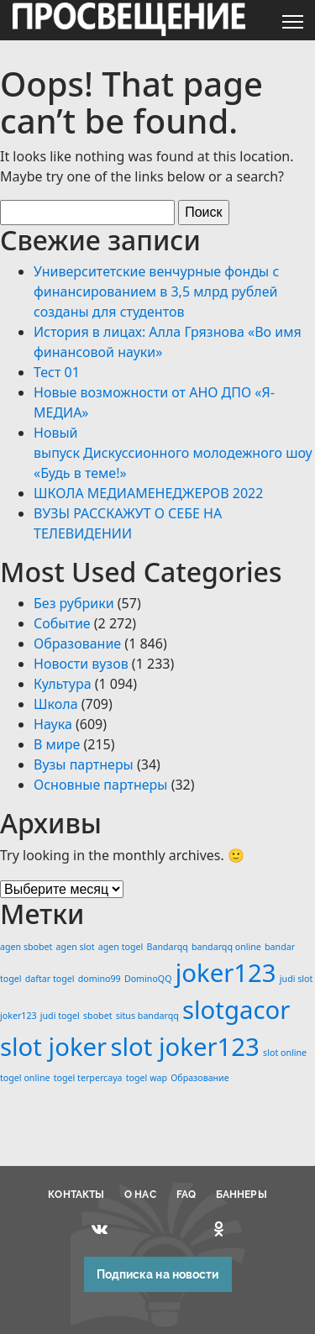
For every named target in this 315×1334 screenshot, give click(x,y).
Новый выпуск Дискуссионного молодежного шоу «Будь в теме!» (173, 452)
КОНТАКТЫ (76, 1194)
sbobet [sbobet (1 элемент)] (98, 1016)
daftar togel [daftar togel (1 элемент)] (50, 979)
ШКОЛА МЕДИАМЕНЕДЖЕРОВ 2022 (148, 493)
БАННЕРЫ (241, 1194)
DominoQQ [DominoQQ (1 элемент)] (148, 979)
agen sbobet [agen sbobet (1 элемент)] (26, 947)
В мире (57, 744)
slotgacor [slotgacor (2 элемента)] (236, 1010)
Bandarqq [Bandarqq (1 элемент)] (167, 947)
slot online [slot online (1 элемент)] (285, 1052)
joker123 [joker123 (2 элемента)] (226, 973)
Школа (56, 704)
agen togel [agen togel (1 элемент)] (121, 947)
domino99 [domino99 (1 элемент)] (99, 979)
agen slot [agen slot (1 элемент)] (75, 947)
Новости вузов (81, 663)
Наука (53, 724)
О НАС (140, 1194)
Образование (77, 643)
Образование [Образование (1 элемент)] (199, 1078)
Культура (63, 684)
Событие (62, 623)
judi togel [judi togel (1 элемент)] (60, 1016)
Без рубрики (74, 603)
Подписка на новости (158, 1274)
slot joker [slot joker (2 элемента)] (53, 1047)
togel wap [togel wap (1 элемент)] (146, 1078)
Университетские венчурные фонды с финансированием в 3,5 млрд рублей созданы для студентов (156, 291)
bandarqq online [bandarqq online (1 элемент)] (226, 947)
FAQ (186, 1194)
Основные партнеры (100, 784)
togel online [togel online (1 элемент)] (25, 1078)
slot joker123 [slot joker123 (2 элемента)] (185, 1047)
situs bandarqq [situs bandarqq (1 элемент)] (147, 1016)
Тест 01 (57, 372)
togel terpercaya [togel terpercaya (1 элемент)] (88, 1078)
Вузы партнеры (84, 764)
